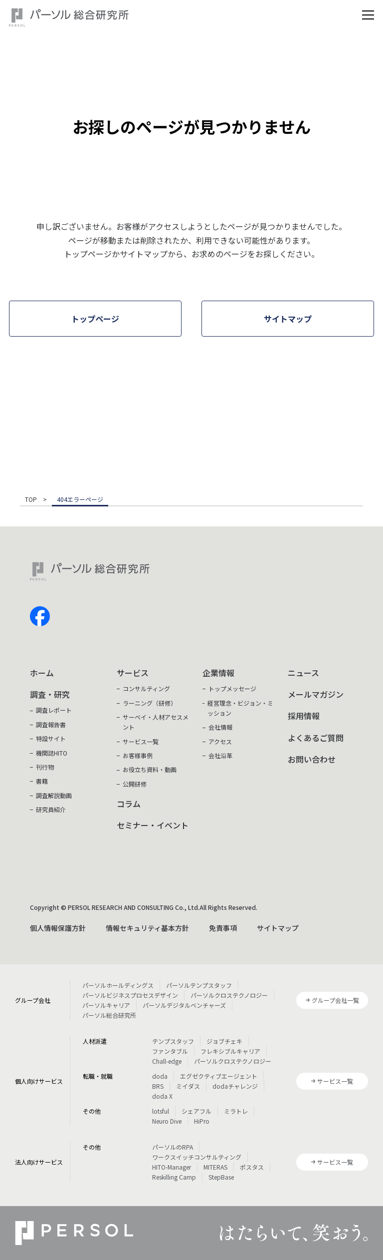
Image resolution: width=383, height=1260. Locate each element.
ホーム (42, 673)
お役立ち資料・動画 (150, 769)
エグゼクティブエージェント (218, 1076)
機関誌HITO (51, 753)
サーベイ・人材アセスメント (156, 722)
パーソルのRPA (172, 1147)
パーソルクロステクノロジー (229, 995)
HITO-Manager (171, 1167)
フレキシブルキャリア (230, 1051)
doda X (162, 1096)
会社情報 (220, 727)
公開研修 (135, 784)
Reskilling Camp (174, 1177)
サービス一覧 (141, 741)
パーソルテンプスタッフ (199, 985)
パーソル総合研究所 (109, 1015)
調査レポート (54, 710)
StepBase (221, 1177)
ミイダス (188, 1086)
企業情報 (218, 673)
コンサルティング (146, 688)
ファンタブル (170, 1051)
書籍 (42, 781)
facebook (40, 616)
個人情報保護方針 (58, 928)
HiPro (201, 1121)
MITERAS (215, 1167)
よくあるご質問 (316, 738)
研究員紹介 (51, 809)
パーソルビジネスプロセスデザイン (130, 995)
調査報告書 (51, 724)
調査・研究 (50, 694)
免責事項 (223, 928)
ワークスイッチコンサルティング (196, 1157)
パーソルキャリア (106, 1005)
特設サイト (51, 738)
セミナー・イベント (153, 825)
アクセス (220, 741)
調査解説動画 (54, 795)
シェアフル (196, 1111)
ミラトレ (236, 1111)
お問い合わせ (312, 759)
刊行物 (45, 767)
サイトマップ (278, 928)
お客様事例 (138, 755)
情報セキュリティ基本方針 (147, 928)
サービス (133, 673)
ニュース (303, 673)
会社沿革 (220, 755)
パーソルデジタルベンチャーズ (184, 1005)
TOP (31, 499)
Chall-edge (167, 1061)
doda (160, 1076)
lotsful (160, 1111)
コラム (129, 804)
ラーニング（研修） (150, 703)
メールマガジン (316, 694)
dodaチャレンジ (235, 1086)
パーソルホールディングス (118, 985)
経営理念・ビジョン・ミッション (240, 708)
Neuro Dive (167, 1121)
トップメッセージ (232, 688)
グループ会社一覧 (335, 1000)
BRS (158, 1086)
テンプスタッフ (173, 1041)
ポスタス (252, 1167)
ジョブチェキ (224, 1041)
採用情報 (304, 716)
